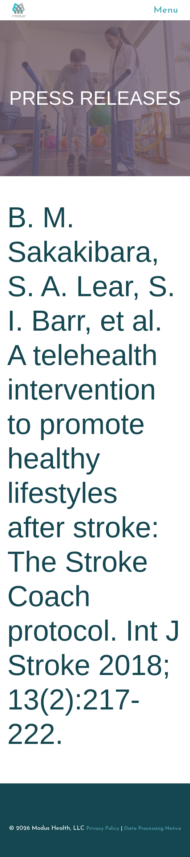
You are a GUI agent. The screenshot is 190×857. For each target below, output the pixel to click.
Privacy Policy (102, 828)
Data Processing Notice (152, 828)
